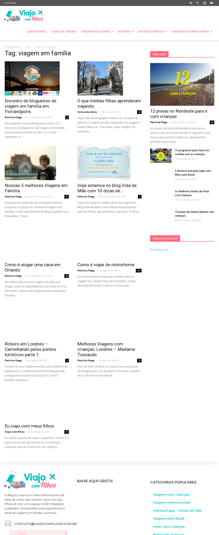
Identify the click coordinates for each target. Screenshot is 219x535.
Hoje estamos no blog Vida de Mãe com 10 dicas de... (107, 188)
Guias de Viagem (63, 31)
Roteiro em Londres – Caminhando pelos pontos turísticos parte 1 (30, 329)
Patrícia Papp (13, 117)
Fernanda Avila (87, 111)
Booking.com (159, 249)
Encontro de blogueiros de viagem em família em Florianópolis (30, 106)
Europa (125, 31)
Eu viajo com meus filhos (29, 405)
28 (66, 264)
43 (66, 196)
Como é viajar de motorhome (106, 256)
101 (139, 261)
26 (212, 122)
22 (139, 111)
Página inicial (12, 47)
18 (139, 337)
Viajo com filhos (15, 411)
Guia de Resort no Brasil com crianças (111, 519)
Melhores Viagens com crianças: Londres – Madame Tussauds (106, 326)
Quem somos (36, 31)
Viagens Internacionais (192, 31)
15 (66, 411)
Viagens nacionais (97, 31)
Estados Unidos (152, 31)
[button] (191, 2)
